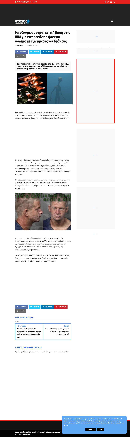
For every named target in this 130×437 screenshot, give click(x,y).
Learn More (90, 429)
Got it (100, 429)
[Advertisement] (43, 140)
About (35, 2)
